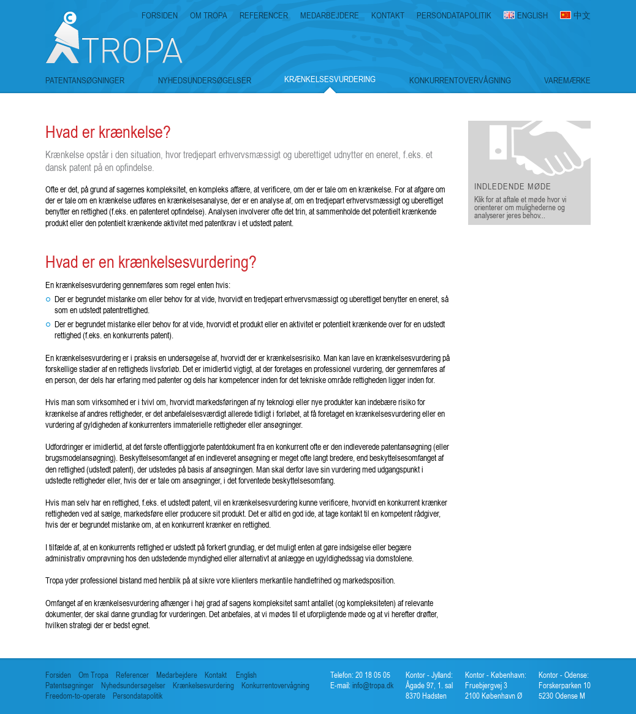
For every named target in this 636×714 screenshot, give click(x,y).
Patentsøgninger (69, 685)
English (246, 675)
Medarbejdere (176, 675)
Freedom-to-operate (75, 696)
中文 (582, 15)
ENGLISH (532, 15)
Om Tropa (93, 675)
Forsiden (58, 675)
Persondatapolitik (137, 696)
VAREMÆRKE (567, 80)
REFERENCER (264, 15)
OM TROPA (208, 15)
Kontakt (216, 675)
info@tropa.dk (371, 685)
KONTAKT (387, 15)
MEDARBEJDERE (329, 15)
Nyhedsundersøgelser (133, 685)
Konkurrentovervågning (275, 685)
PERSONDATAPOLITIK (454, 15)
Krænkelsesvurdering (203, 685)
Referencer (132, 675)
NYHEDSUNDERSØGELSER (204, 80)
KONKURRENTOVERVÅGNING (460, 80)
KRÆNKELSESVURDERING (330, 79)
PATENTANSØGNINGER (84, 80)
